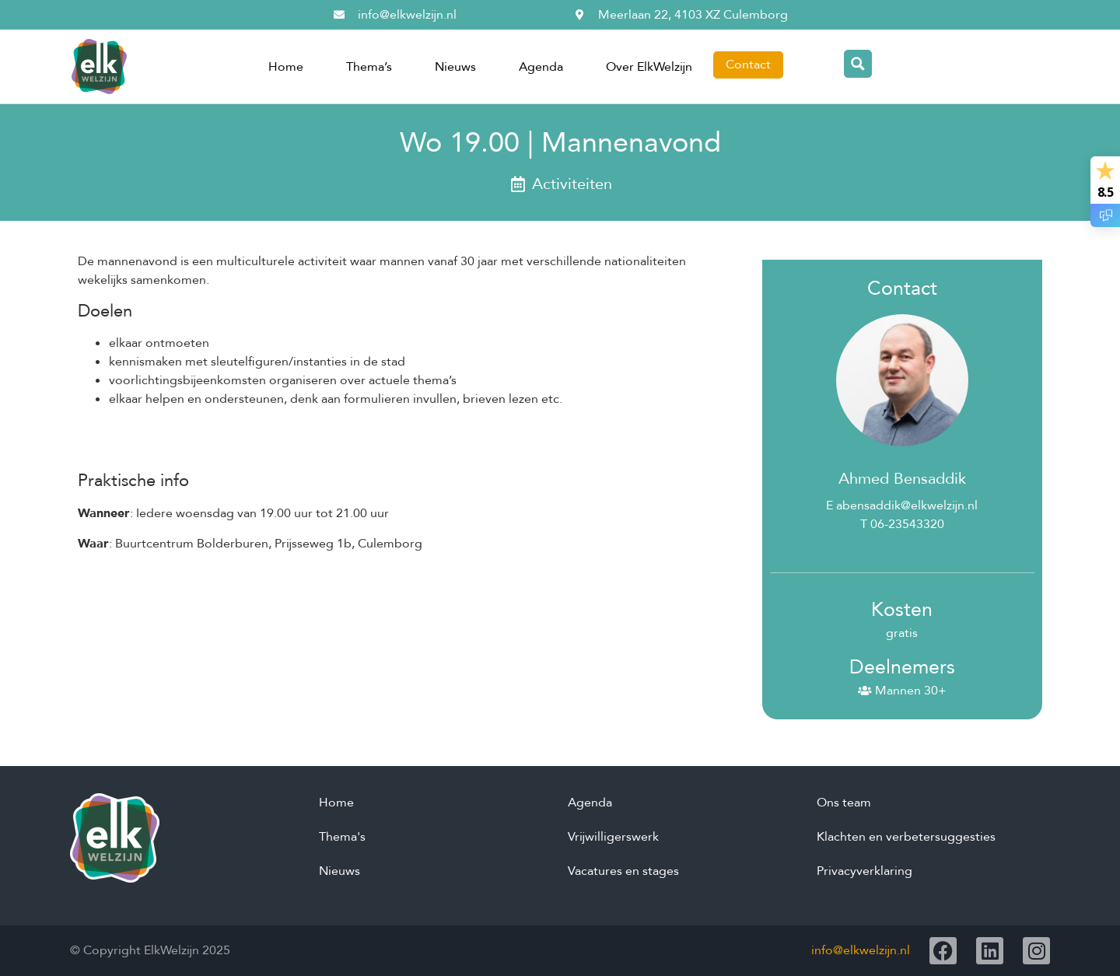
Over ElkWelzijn (649, 66)
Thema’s (369, 66)
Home (285, 66)
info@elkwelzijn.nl (860, 950)
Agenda (541, 66)
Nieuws (455, 66)
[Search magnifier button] (858, 64)
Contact (748, 64)
